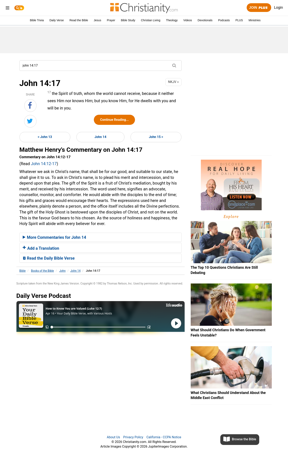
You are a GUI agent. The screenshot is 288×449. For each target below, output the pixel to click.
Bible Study (128, 20)
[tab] (100, 237)
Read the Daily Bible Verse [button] (49, 258)
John (62, 270)
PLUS (239, 20)
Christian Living (150, 20)
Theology (172, 20)
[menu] (7, 8)
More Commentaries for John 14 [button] (54, 237)
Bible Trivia (37, 20)
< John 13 (45, 137)
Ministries (254, 20)
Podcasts (224, 20)
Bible (22, 270)
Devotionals (205, 20)
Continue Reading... (114, 120)
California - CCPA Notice (163, 437)
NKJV (173, 82)
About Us (113, 437)
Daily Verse (56, 20)
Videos (187, 20)
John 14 (100, 137)
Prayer (111, 20)
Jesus (97, 20)
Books (42, 270)
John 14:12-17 (44, 163)
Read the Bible (79, 20)
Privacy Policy (133, 437)
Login (278, 7)
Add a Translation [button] (41, 248)
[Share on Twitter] (30, 121)
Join (259, 7)
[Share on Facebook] (30, 105)
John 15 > (156, 137)
